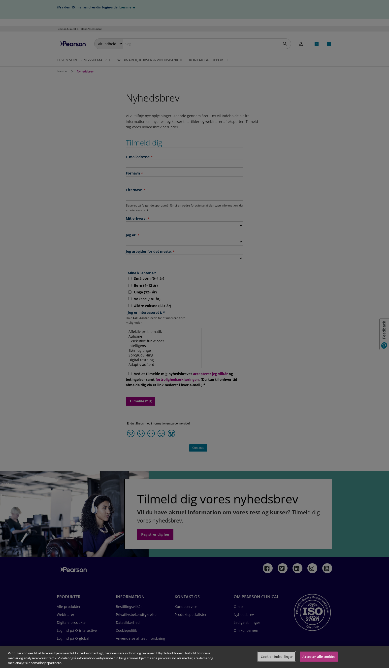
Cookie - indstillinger (277, 656)
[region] (194, 657)
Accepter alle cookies (318, 656)
